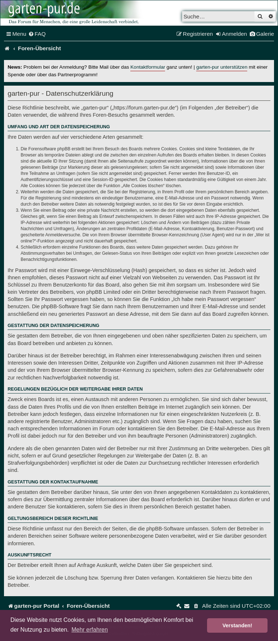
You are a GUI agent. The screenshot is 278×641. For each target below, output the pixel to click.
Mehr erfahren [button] (89, 630)
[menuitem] (37, 34)
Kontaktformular (147, 67)
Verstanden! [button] (237, 625)
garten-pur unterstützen (221, 67)
